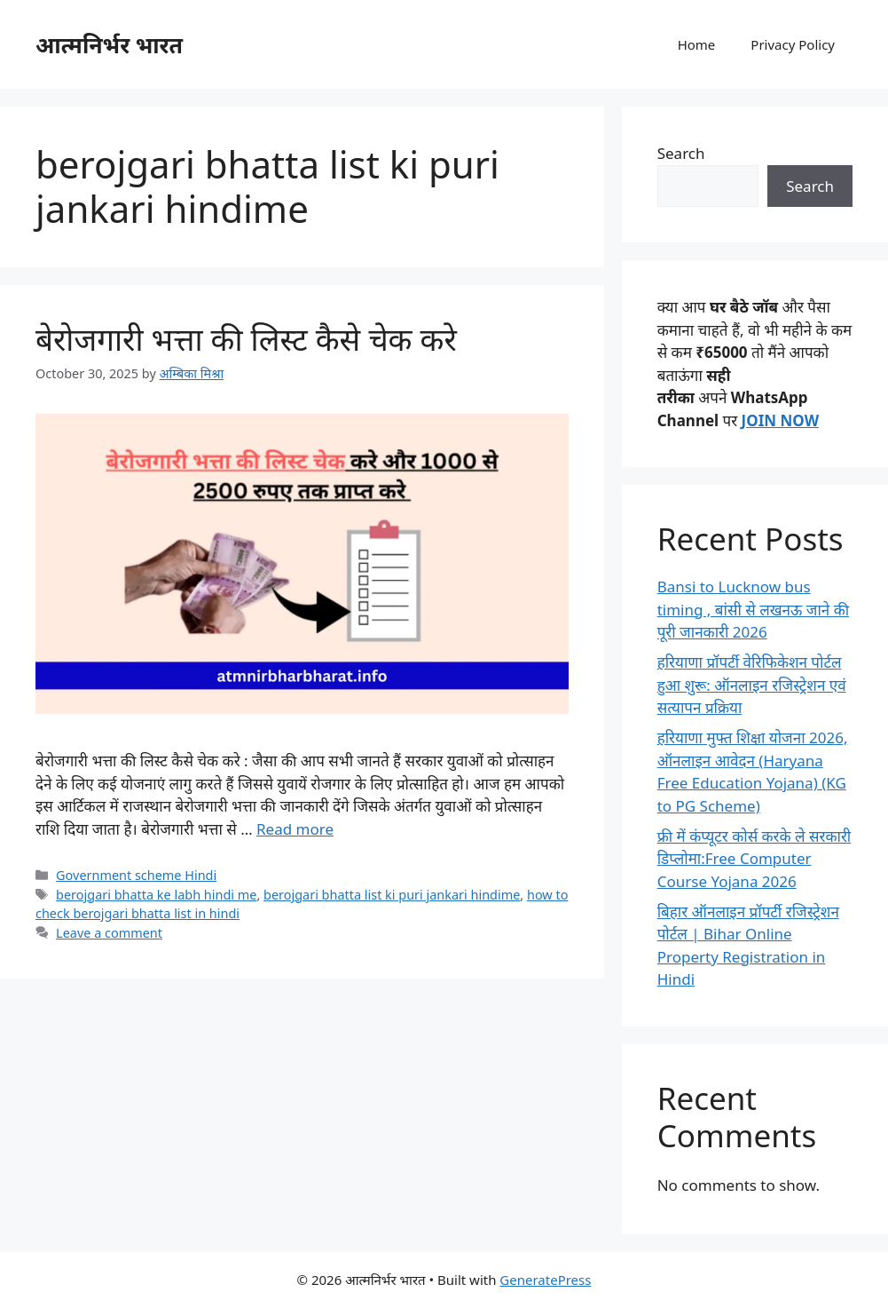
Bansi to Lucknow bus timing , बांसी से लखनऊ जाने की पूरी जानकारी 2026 (753, 609)
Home (697, 44)
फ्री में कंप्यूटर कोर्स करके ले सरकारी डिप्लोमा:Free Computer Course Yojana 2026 (754, 859)
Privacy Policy (792, 44)
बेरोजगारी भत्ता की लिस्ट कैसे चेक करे (246, 339)
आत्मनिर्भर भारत (109, 44)
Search (681, 153)
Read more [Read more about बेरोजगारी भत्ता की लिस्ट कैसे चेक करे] (295, 829)
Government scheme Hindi (136, 875)
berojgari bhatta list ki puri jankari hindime (391, 894)
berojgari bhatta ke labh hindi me (156, 894)
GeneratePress (545, 1279)
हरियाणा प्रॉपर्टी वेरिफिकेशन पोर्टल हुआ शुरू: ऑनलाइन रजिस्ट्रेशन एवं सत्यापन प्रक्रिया (751, 684)
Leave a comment (109, 932)
